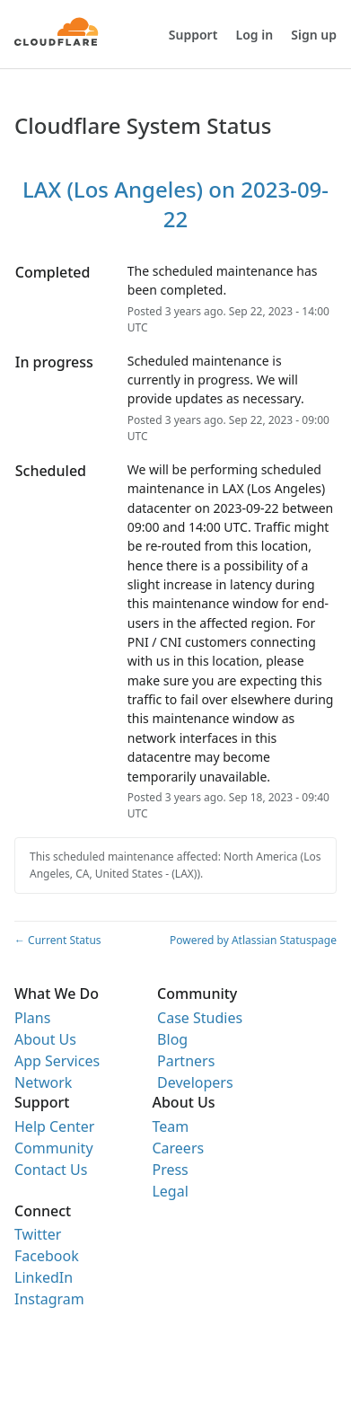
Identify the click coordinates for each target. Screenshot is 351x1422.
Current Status (57, 940)
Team (170, 1126)
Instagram (49, 1299)
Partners (186, 1061)
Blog (172, 1039)
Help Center (54, 1126)
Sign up (314, 34)
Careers (178, 1148)
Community (53, 1148)
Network (43, 1082)
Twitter (37, 1234)
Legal (170, 1191)
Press (170, 1169)
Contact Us (50, 1169)
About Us (45, 1039)
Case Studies (199, 1018)
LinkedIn (43, 1277)
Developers (195, 1082)
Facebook (46, 1256)
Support (193, 34)
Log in (255, 34)
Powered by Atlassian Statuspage (253, 940)
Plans (32, 1018)
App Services (57, 1061)
